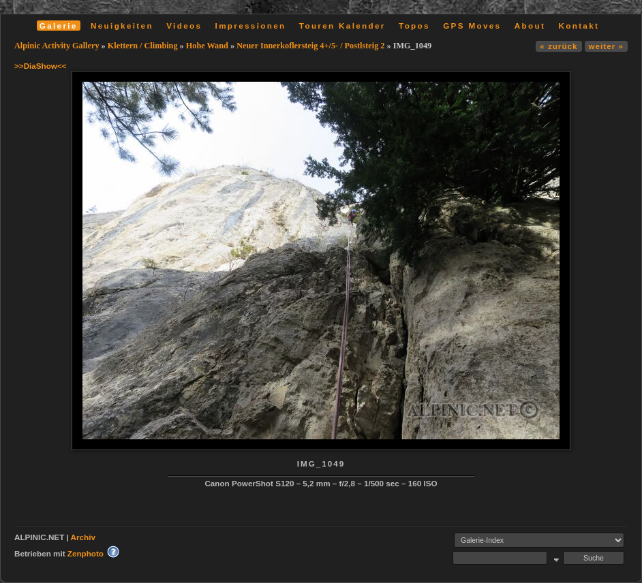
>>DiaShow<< (40, 65)
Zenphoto (85, 553)
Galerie (59, 25)
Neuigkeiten (122, 25)
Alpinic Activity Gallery (57, 45)
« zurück (558, 46)
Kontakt (578, 25)
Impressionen (250, 25)
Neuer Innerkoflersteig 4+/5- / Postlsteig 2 (310, 45)
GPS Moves (472, 25)
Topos (414, 25)
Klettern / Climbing (143, 45)
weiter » (606, 46)
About (530, 25)
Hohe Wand (207, 45)
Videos (184, 25)
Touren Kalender (342, 25)
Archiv (83, 537)
